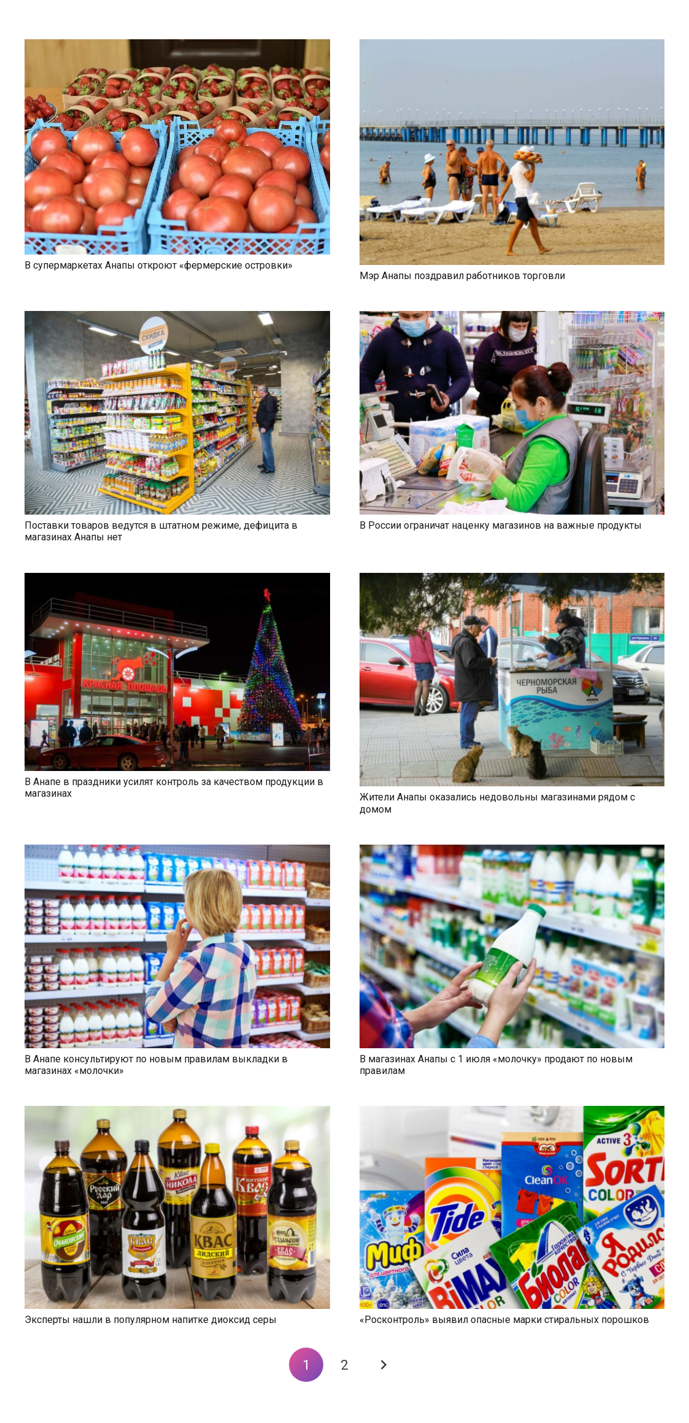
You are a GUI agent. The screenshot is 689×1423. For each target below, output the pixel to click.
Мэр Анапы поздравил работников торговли (462, 276)
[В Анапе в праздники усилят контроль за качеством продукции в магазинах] (177, 580)
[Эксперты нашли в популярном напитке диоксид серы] (177, 1113)
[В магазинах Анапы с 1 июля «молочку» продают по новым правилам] (512, 851)
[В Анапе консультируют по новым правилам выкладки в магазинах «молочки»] (177, 851)
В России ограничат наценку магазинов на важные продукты (501, 525)
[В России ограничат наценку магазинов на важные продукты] (512, 318)
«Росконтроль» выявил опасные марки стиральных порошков (504, 1319)
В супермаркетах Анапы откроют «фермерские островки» (159, 265)
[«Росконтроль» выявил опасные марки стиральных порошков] (512, 1113)
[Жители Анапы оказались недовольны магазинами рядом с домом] (512, 580)
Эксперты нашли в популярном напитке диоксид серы (151, 1319)
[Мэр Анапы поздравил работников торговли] (512, 46)
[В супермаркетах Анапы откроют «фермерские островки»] (177, 46)
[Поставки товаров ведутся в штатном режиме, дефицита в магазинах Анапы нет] (177, 318)
